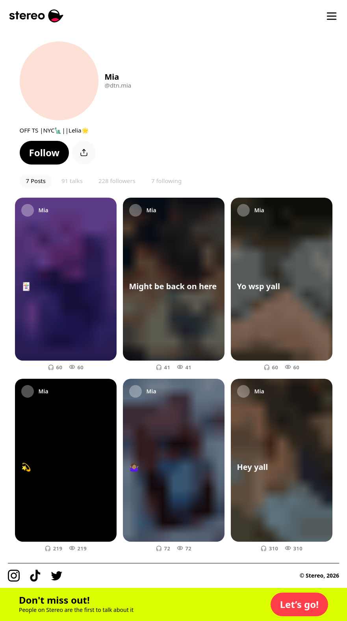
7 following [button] (166, 181)
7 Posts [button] (36, 181)
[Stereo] (36, 15)
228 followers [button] (116, 181)
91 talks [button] (72, 181)
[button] (44, 153)
